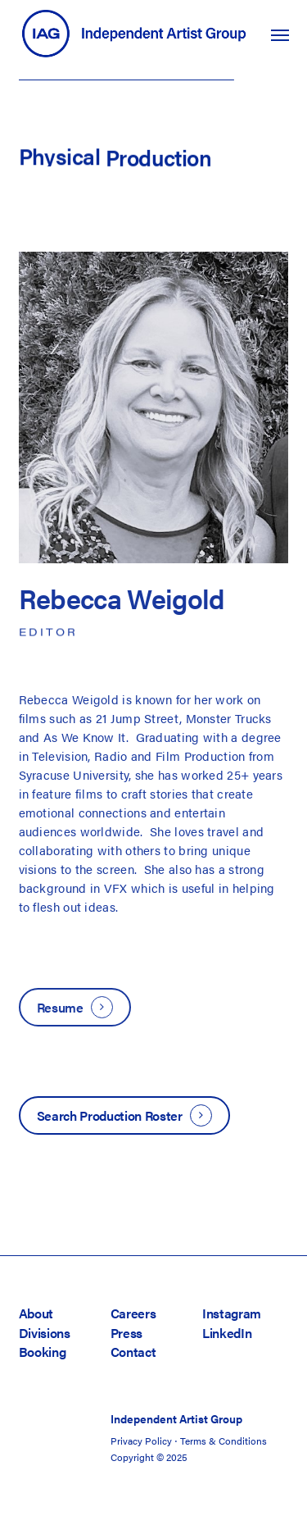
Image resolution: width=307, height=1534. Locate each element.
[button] (280, 34)
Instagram (231, 1313)
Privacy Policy (141, 1440)
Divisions (44, 1332)
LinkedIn (226, 1332)
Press (126, 1332)
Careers (133, 1313)
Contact (133, 1351)
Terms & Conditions (223, 1440)
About (36, 1313)
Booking (42, 1351)
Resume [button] (60, 1007)
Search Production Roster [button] (110, 1115)
